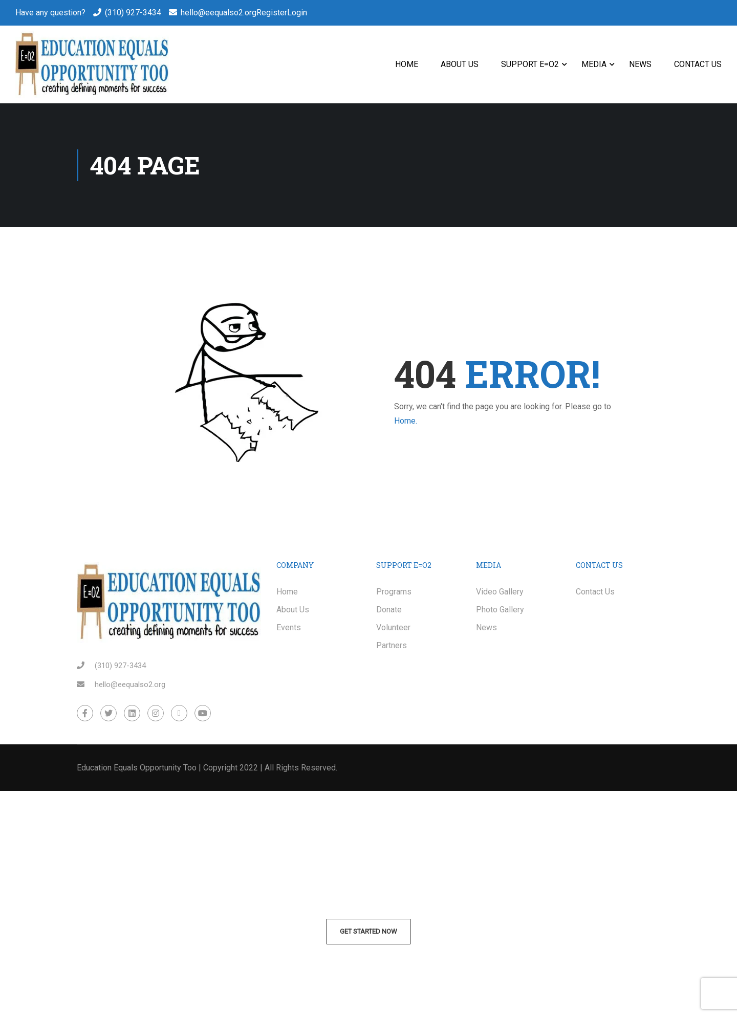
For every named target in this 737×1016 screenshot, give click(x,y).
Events (288, 627)
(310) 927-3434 (133, 12)
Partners (391, 645)
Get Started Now (368, 931)
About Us (460, 64)
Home (406, 64)
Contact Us (698, 64)
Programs (393, 592)
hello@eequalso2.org (218, 12)
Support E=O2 (530, 64)
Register (271, 12)
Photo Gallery (500, 609)
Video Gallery (500, 592)
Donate (389, 609)
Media (593, 64)
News (640, 64)
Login (297, 12)
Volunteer (393, 627)
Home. (405, 421)
